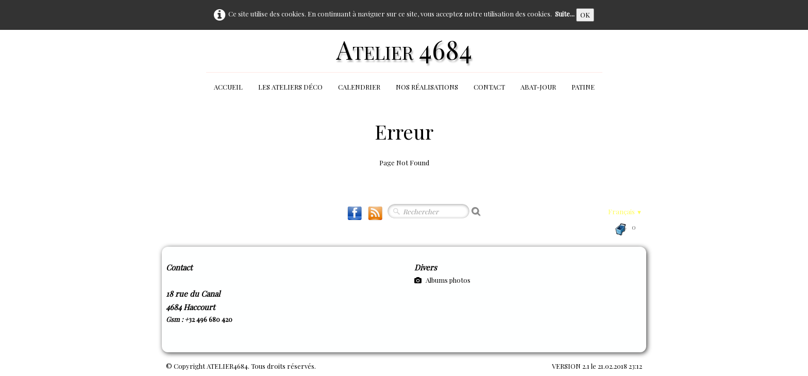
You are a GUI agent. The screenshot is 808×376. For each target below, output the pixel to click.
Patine (583, 86)
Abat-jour (538, 86)
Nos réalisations (427, 86)
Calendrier (359, 86)
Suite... (565, 13)
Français (625, 211)
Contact (489, 86)
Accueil (228, 86)
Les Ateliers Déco (290, 86)
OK (585, 14)
